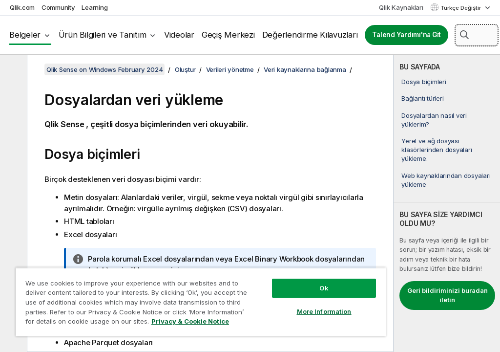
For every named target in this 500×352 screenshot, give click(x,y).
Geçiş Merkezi (228, 35)
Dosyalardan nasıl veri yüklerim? (434, 119)
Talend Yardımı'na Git (406, 35)
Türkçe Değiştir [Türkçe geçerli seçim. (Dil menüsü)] (461, 7)
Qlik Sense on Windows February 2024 (104, 69)
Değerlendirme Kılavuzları (310, 35)
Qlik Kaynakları (401, 7)
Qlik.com (22, 7)
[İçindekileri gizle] (12, 70)
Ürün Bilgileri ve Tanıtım (102, 35)
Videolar (179, 35)
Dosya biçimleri (423, 82)
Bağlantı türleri (422, 98)
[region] (201, 301)
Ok (323, 288)
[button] (464, 35)
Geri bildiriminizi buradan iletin (447, 295)
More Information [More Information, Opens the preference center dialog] (324, 311)
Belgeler (25, 35)
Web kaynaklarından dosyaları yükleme (445, 180)
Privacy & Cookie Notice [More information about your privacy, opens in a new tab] (190, 321)
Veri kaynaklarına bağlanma (305, 69)
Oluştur (185, 69)
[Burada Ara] (477, 35)
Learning (94, 7)
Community (58, 7)
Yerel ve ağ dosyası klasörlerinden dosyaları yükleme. (436, 149)
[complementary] (447, 203)
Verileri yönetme (230, 69)
